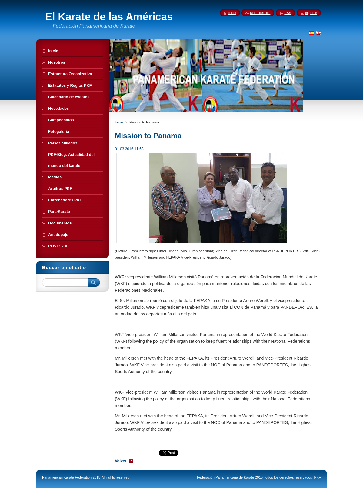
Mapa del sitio (260, 13)
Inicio (119, 122)
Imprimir (311, 13)
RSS (287, 13)
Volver (120, 461)
